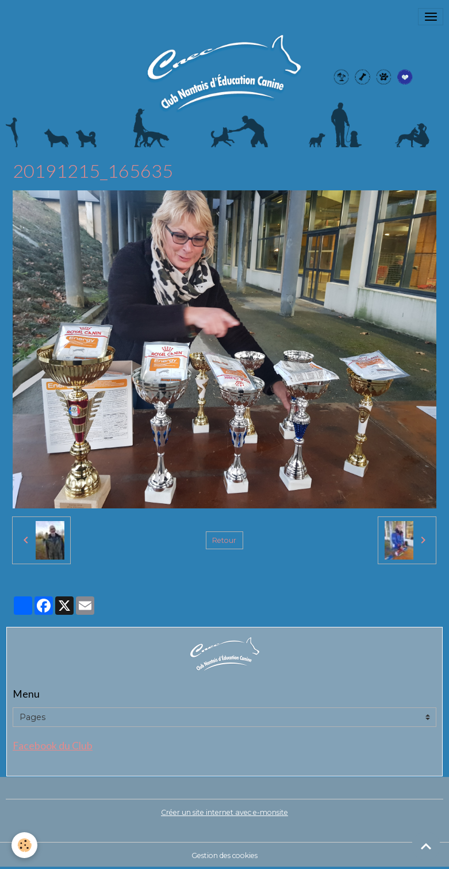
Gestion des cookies (224, 855)
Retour (224, 540)
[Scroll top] (426, 846)
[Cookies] (24, 845)
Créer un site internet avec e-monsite (224, 812)
